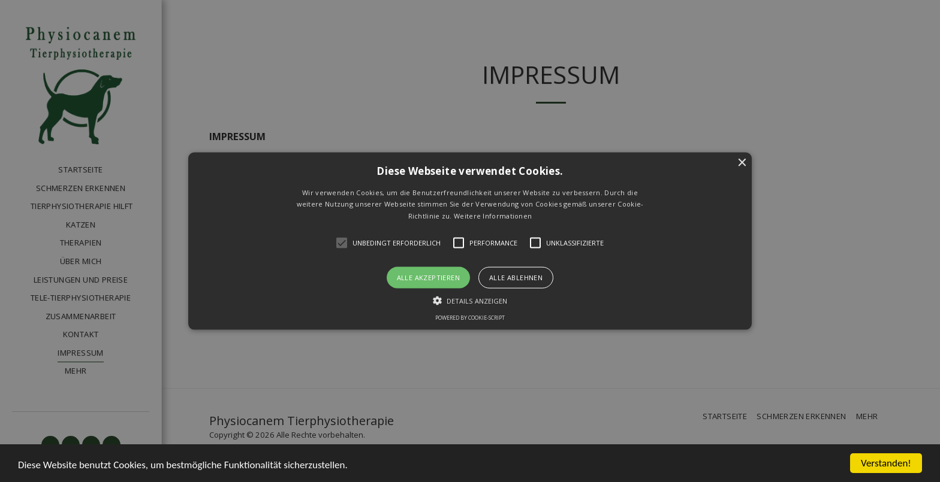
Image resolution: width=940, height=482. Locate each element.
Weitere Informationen (493, 215)
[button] (470, 241)
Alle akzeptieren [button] (428, 277)
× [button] (741, 162)
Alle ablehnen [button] (516, 277)
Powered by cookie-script (470, 318)
